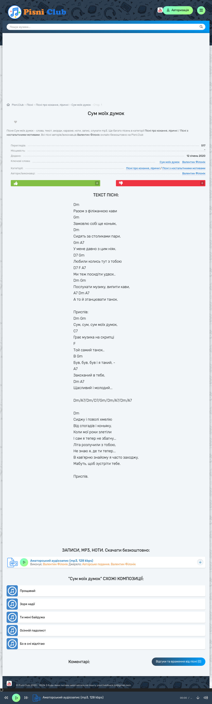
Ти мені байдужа (32, 617)
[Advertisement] (106, 70)
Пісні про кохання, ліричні (161, 130)
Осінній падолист (33, 630)
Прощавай (27, 591)
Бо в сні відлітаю (32, 644)
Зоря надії (27, 604)
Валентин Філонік (88, 134)
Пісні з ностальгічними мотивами (183, 168)
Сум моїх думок (81, 104)
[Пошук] (201, 27)
